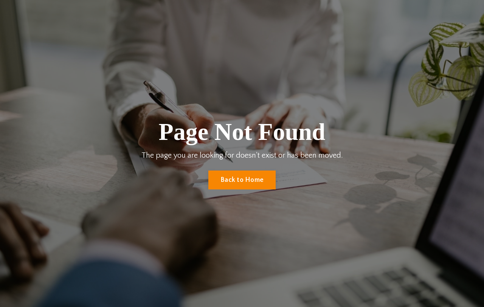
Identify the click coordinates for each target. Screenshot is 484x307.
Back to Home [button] (242, 180)
